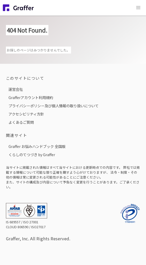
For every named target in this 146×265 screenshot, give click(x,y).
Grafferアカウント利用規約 (30, 97)
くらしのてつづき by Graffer (31, 154)
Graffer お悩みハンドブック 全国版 (36, 146)
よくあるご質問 (21, 122)
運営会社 (15, 89)
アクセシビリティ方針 (26, 114)
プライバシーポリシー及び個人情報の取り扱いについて (53, 105)
